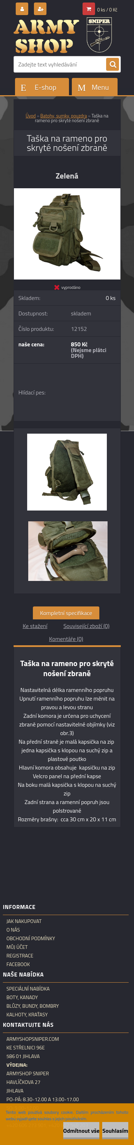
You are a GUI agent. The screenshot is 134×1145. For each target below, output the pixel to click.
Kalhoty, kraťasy (27, 1014)
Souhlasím (115, 1130)
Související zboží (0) (86, 626)
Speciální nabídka (28, 988)
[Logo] (63, 35)
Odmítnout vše (81, 1130)
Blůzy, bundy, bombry (32, 1005)
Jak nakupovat (23, 921)
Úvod (31, 115)
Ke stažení (35, 626)
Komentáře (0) (66, 638)
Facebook (18, 964)
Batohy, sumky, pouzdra (63, 115)
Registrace (19, 955)
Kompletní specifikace (66, 613)
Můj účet (17, 947)
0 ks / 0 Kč (107, 9)
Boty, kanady (22, 997)
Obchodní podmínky (30, 938)
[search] (112, 64)
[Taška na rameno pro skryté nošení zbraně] (67, 191)
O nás (13, 929)
